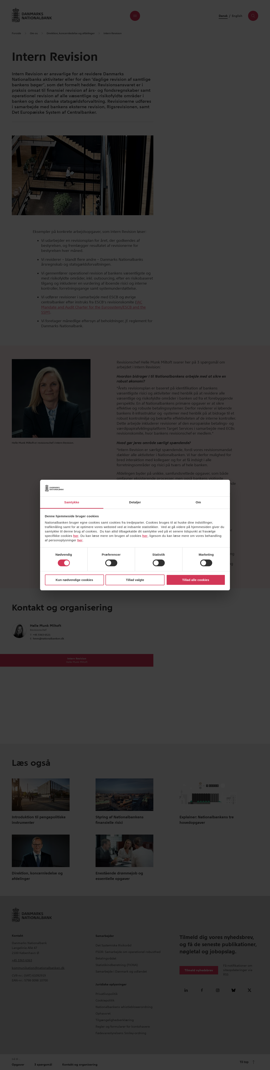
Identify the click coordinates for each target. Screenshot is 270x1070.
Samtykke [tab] (71, 502)
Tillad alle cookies (195, 580)
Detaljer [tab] (135, 502)
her (75, 536)
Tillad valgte (135, 580)
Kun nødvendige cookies (74, 580)
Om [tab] (198, 502)
